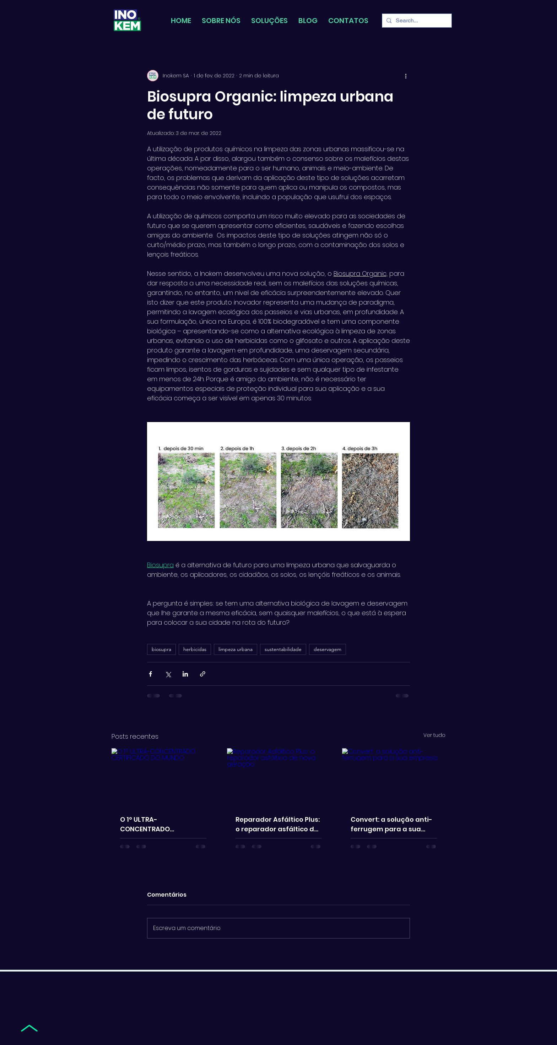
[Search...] (416, 20)
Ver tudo (434, 735)
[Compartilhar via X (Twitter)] (167, 674)
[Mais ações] (405, 75)
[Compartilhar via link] (202, 674)
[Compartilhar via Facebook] (150, 674)
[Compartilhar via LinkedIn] (185, 674)
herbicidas (194, 649)
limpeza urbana (235, 649)
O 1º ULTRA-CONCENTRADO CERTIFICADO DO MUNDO (159, 824)
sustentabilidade (283, 649)
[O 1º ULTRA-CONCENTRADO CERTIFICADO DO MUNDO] (163, 777)
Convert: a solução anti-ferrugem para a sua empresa (391, 824)
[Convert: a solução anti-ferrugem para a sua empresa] (393, 777)
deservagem (327, 649)
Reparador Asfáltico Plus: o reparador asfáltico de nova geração (278, 824)
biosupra (161, 649)
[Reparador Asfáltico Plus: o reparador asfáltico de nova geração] (278, 777)
